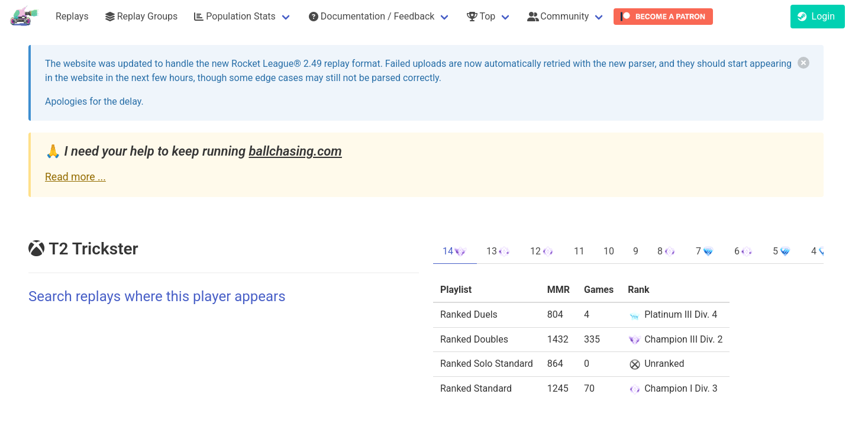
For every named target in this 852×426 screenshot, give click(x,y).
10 (609, 251)
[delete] (803, 63)
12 (542, 251)
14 (455, 251)
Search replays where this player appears (157, 296)
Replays (72, 16)
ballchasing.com (294, 151)
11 (579, 251)
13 (498, 251)
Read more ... (75, 177)
